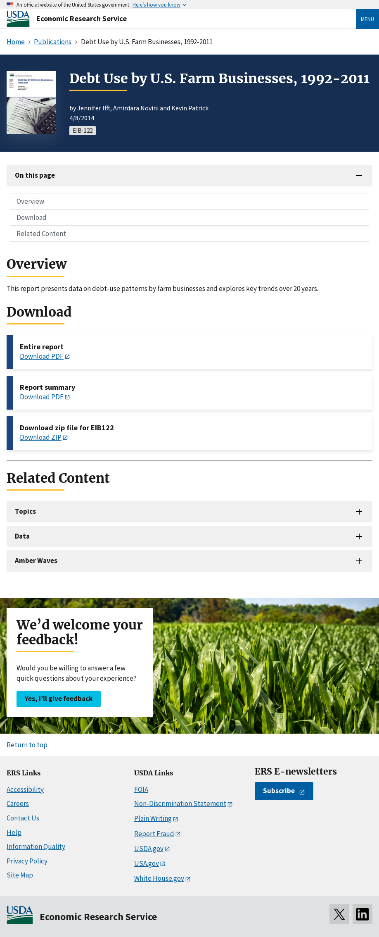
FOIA (141, 789)
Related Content (41, 233)
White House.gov (159, 878)
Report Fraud (154, 833)
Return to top (27, 744)
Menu (367, 19)
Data (22, 536)
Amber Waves (36, 560)
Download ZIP (41, 437)
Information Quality (36, 846)
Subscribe (279, 790)
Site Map (20, 875)
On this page (35, 175)
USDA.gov (148, 848)
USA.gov (146, 863)
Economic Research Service (81, 18)
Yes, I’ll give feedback (58, 698)
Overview (30, 201)
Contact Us (23, 818)
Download (32, 217)
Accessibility (25, 789)
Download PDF (42, 356)
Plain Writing (153, 818)
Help (14, 832)
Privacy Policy (27, 860)
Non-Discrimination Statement (180, 803)
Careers (18, 803)
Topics (25, 511)
